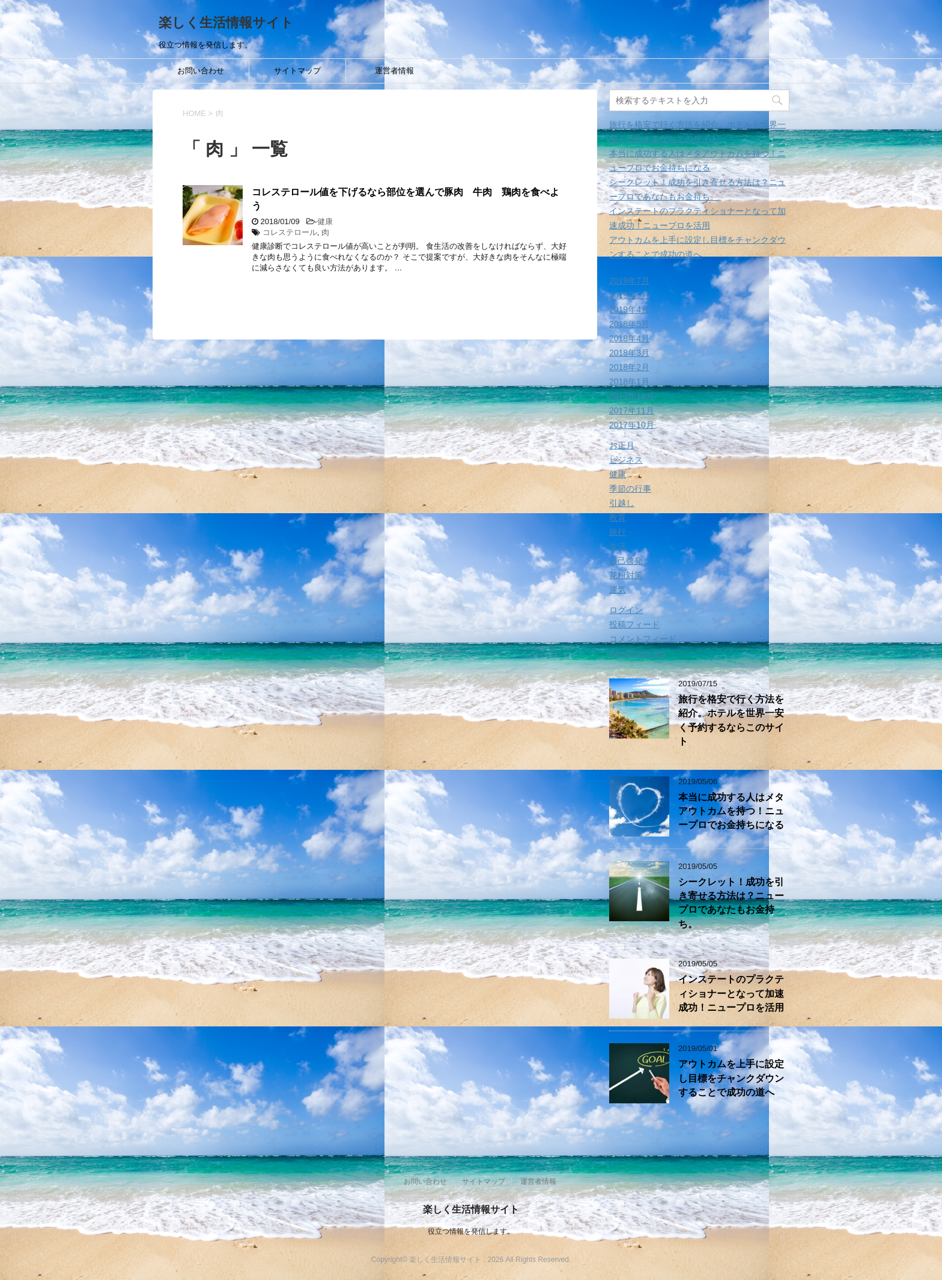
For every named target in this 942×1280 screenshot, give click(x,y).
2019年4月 (629, 309)
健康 (325, 221)
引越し (621, 503)
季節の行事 (630, 488)
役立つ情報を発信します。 (471, 1231)
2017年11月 (631, 410)
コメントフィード (642, 639)
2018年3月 (629, 353)
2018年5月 (629, 324)
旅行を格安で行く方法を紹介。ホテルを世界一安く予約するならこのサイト (731, 720)
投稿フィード (634, 624)
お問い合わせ (200, 70)
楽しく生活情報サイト (226, 22)
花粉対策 (626, 575)
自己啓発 (626, 560)
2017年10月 (631, 425)
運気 (617, 589)
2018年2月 (629, 367)
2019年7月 (629, 280)
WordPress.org (637, 653)
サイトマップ (297, 70)
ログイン (626, 610)
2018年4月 (629, 338)
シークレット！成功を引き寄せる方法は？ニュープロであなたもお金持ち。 (731, 903)
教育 (617, 517)
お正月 (621, 445)
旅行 (617, 532)
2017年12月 (631, 396)
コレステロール (290, 232)
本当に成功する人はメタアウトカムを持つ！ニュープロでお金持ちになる (731, 811)
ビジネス (626, 460)
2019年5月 (629, 295)
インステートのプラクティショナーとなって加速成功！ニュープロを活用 (731, 993)
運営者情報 (394, 70)
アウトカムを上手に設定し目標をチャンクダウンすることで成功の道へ (731, 1078)
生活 (617, 546)
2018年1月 (629, 381)
